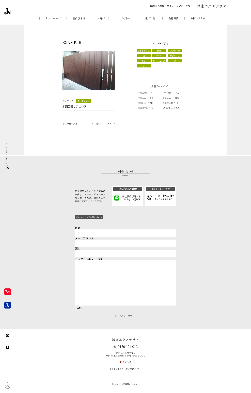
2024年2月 (169, 101)
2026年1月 (169, 97)
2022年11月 (144, 111)
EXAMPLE (71, 45)
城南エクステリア (125, 342)
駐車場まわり (143, 53)
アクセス (126, 365)
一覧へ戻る (72, 126)
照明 (143, 64)
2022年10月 (169, 111)
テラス (143, 69)
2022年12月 (169, 106)
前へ (98, 126)
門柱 (159, 53)
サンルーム (174, 58)
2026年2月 (144, 97)
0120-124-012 (128, 349)
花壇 (143, 58)
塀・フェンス (84, 103)
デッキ (159, 58)
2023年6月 (144, 106)
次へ (109, 126)
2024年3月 (144, 101)
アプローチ (174, 53)
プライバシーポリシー (125, 319)
